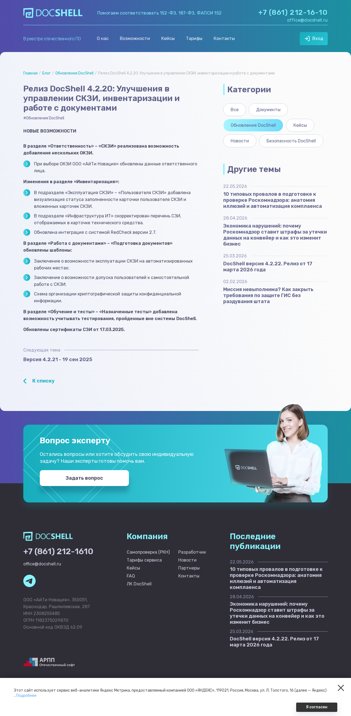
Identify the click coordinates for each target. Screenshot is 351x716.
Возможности (135, 38)
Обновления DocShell (74, 73)
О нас (103, 38)
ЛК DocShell (139, 583)
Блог (46, 73)
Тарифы (194, 38)
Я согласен (316, 707)
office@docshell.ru (307, 20)
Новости (240, 140)
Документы (268, 109)
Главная (30, 73)
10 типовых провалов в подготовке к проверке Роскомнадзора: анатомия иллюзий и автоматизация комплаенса (272, 200)
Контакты (224, 38)
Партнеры (189, 568)
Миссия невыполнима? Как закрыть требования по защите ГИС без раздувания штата (268, 295)
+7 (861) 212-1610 (58, 551)
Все (235, 109)
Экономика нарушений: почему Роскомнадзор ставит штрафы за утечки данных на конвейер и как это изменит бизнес (275, 235)
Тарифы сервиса (144, 560)
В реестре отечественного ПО (52, 38)
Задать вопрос (84, 478)
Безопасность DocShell (291, 140)
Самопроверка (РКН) (148, 552)
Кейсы (168, 38)
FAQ (131, 576)
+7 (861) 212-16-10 (293, 12)
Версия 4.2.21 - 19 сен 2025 (57, 359)
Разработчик (192, 552)
